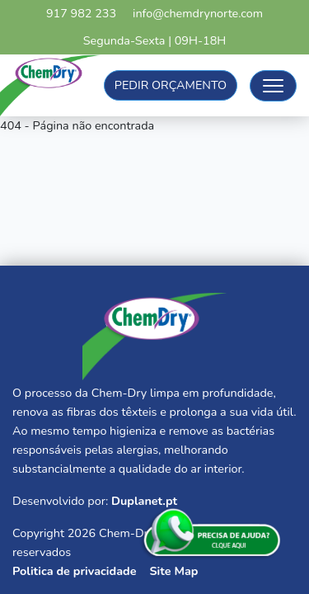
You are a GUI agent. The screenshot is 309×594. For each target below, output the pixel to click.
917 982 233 (81, 13)
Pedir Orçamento (171, 85)
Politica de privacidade (74, 571)
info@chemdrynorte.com (198, 13)
